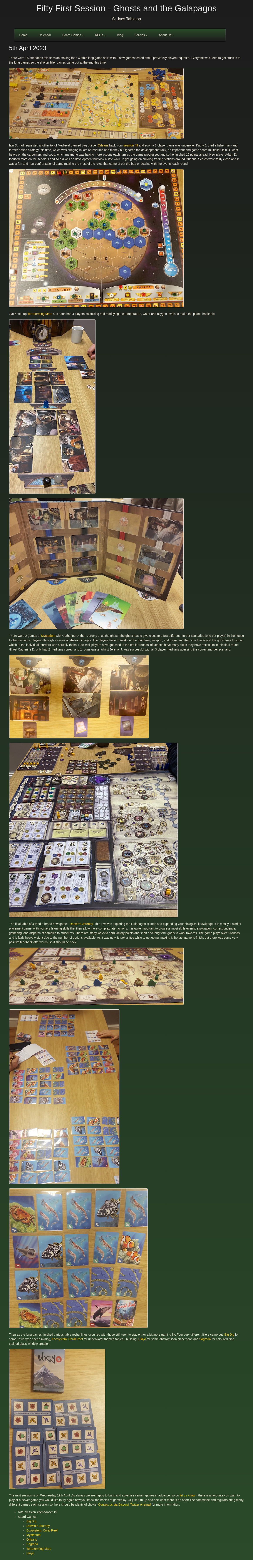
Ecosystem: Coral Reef (67, 1339)
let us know (187, 1495)
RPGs (100, 35)
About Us (166, 35)
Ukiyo (142, 1339)
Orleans (103, 145)
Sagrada (205, 1339)
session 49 (131, 145)
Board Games (73, 35)
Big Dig (229, 1334)
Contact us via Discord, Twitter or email (124, 1504)
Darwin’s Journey (81, 924)
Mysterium (48, 635)
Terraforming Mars (39, 314)
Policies (140, 35)
